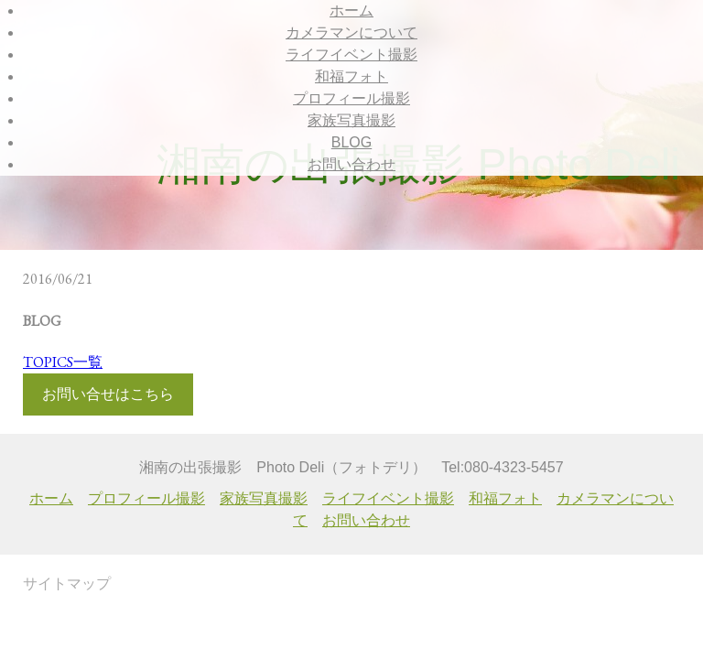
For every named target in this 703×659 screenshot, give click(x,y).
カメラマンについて (351, 32)
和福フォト (351, 76)
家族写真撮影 (351, 120)
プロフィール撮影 (351, 98)
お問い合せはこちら (108, 394)
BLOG (351, 142)
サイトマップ (67, 583)
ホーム (351, 10)
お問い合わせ (351, 164)
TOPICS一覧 (63, 362)
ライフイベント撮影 (351, 54)
